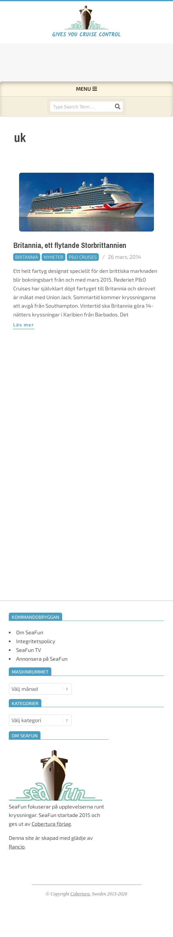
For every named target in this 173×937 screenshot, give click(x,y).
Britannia (26, 257)
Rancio (17, 846)
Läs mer (23, 324)
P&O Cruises (83, 257)
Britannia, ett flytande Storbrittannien (69, 245)
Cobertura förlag (51, 823)
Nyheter (53, 257)
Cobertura (80, 893)
